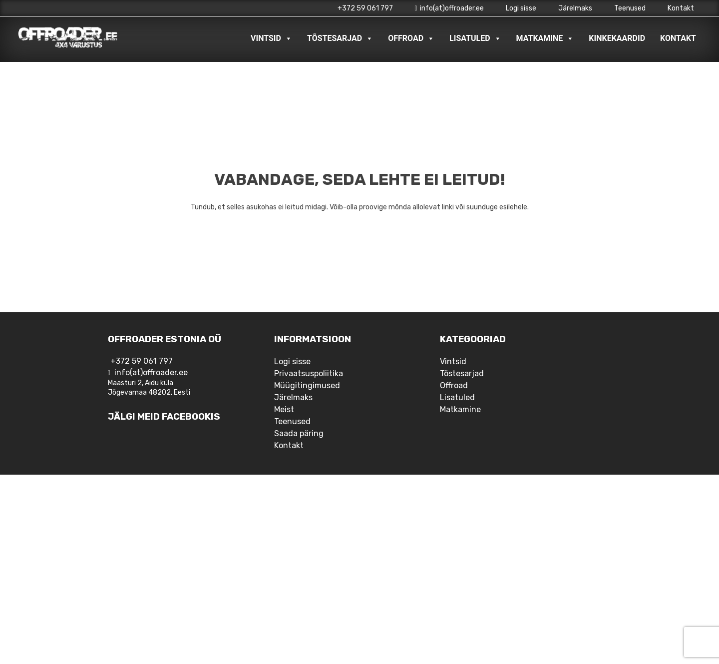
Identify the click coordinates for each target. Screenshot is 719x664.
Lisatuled (475, 38)
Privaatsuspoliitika (308, 373)
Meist (284, 409)
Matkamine (545, 38)
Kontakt (681, 8)
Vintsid (271, 38)
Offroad (411, 38)
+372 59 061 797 (365, 8)
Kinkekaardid (617, 38)
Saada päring (299, 433)
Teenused (630, 8)
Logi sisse (521, 8)
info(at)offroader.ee (449, 8)
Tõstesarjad (340, 38)
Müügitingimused (307, 385)
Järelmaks (575, 8)
